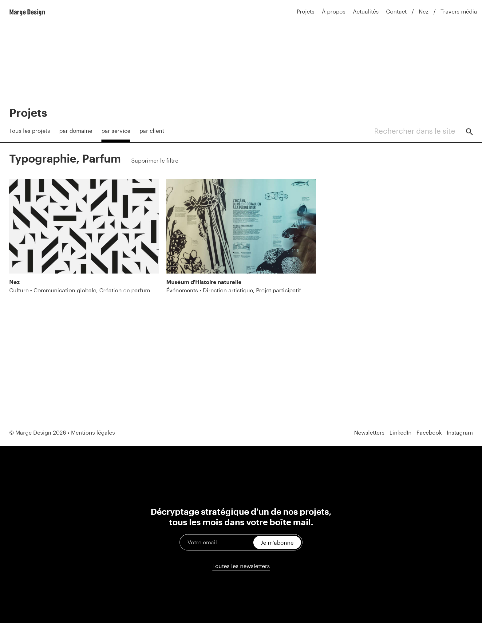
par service (115, 130)
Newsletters (369, 432)
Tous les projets (29, 130)
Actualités (366, 11)
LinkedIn (400, 432)
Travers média (459, 11)
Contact (396, 11)
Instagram (460, 432)
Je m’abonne (277, 542)
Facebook (429, 432)
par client (152, 130)
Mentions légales (93, 432)
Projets (305, 11)
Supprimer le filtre (154, 160)
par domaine (75, 130)
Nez (424, 11)
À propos (334, 11)
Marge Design (27, 11)
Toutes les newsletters (241, 565)
